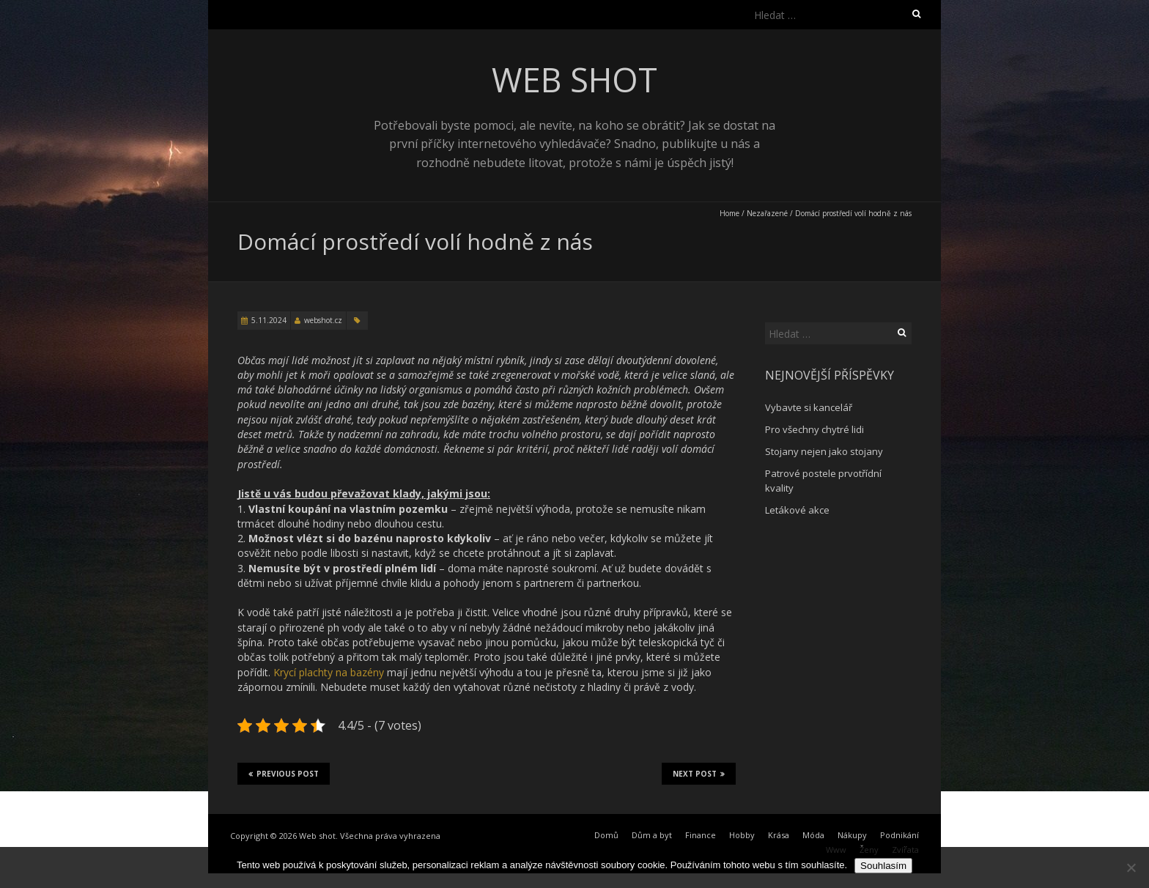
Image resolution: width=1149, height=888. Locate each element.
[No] (1130, 867)
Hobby (742, 834)
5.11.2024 (269, 320)
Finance (700, 834)
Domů (606, 834)
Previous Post (283, 773)
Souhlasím (883, 865)
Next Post (699, 773)
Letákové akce (797, 510)
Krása (778, 834)
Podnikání (899, 834)
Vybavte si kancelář (808, 407)
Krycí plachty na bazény (328, 672)
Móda (813, 834)
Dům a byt (652, 834)
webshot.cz (323, 320)
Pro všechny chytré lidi (814, 429)
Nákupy (852, 834)
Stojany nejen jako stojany (824, 451)
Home (729, 213)
